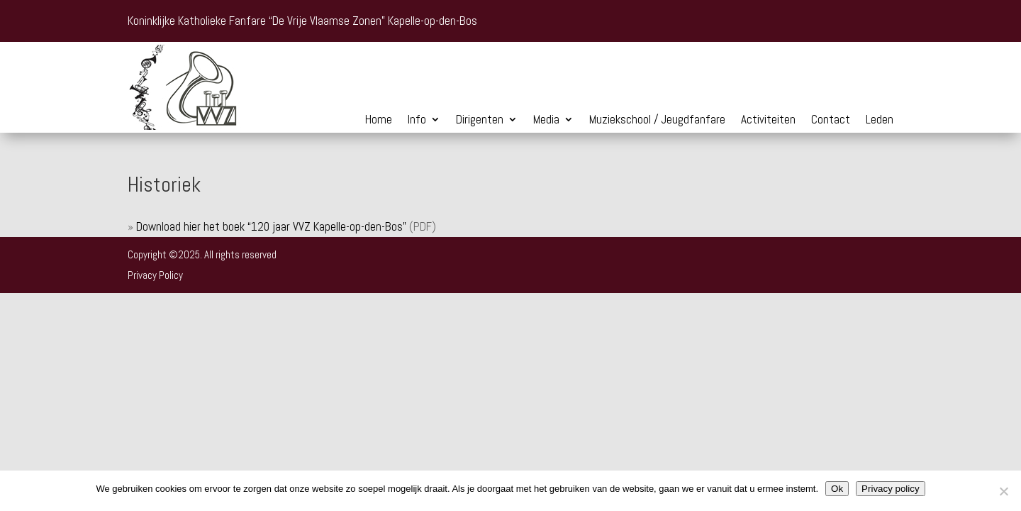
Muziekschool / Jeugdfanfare (657, 120)
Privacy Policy (155, 275)
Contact (830, 120)
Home (378, 120)
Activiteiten (768, 120)
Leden (879, 120)
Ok (837, 488)
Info (417, 120)
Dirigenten (479, 120)
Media (546, 120)
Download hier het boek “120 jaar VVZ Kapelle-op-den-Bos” (271, 226)
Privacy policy (890, 488)
